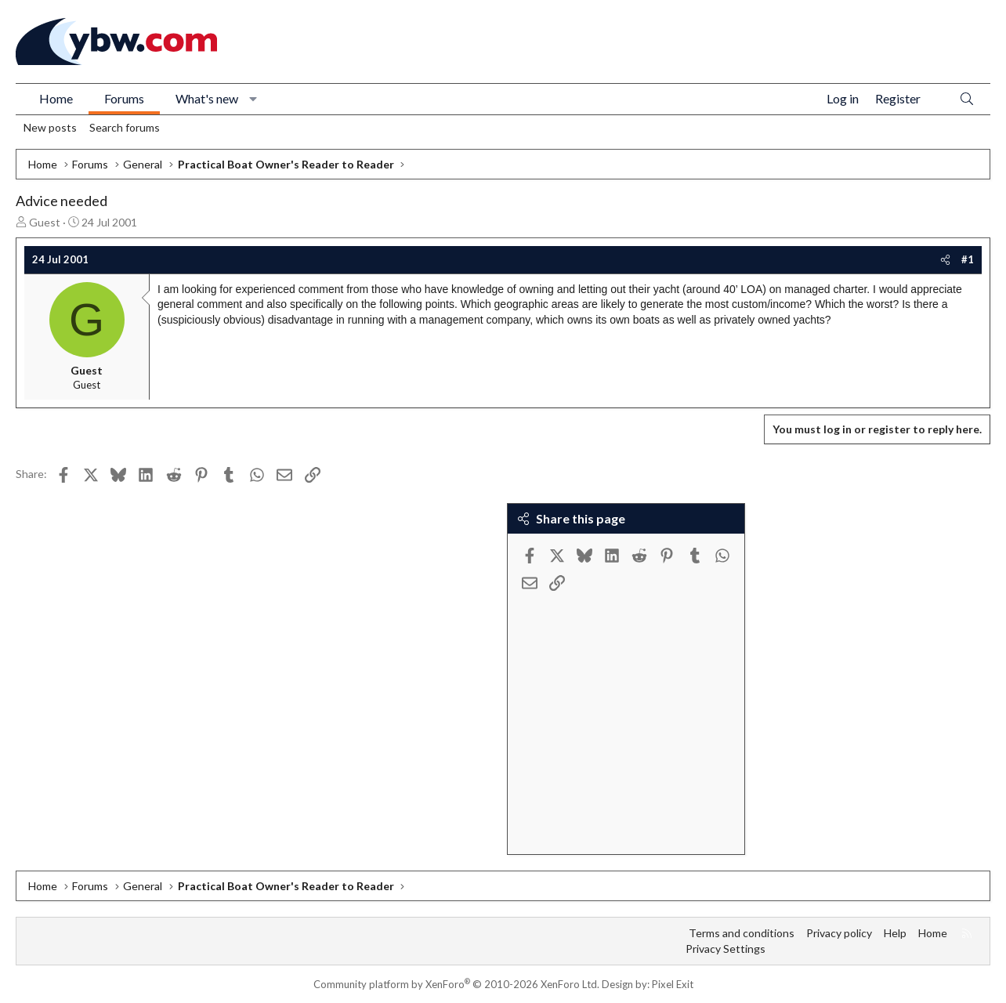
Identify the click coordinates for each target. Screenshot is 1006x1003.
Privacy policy (839, 933)
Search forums (124, 127)
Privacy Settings (725, 948)
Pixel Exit (672, 984)
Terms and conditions (741, 933)
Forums (124, 98)
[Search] (966, 99)
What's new (207, 98)
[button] (253, 99)
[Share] (945, 259)
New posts (50, 127)
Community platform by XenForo (456, 984)
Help (895, 933)
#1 (967, 259)
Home (56, 98)
